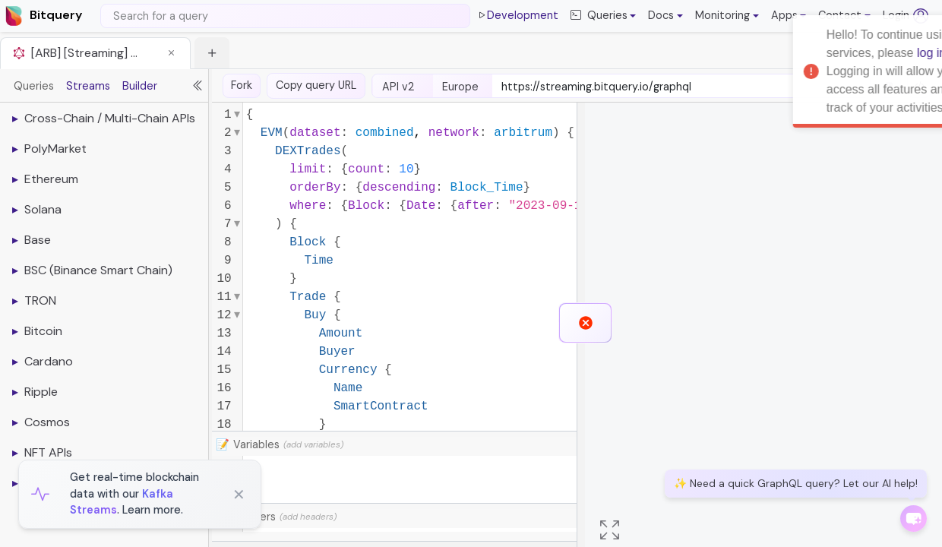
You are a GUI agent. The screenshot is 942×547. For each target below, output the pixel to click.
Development (517, 16)
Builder (139, 86)
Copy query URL (316, 85)
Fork (241, 85)
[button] (665, 16)
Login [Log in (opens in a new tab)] (905, 16)
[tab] (95, 52)
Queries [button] (599, 16)
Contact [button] (839, 15)
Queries (34, 86)
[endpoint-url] (681, 87)
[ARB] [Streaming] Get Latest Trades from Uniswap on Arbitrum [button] (88, 53)
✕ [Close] (238, 494)
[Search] (285, 16)
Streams (88, 86)
